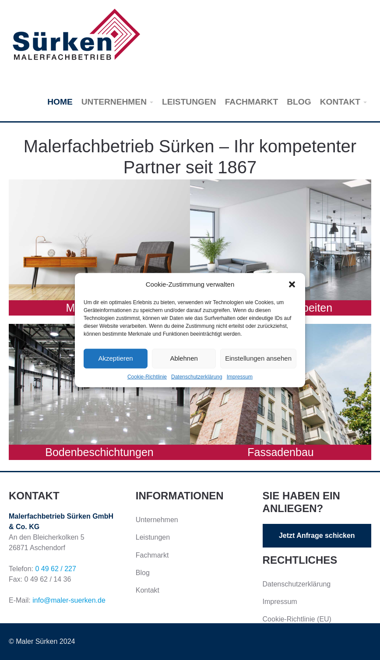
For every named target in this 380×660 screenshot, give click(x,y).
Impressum (240, 376)
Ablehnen (183, 358)
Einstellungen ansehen (258, 358)
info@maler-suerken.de (69, 600)
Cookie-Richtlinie (147, 376)
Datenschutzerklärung (196, 376)
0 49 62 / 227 (55, 568)
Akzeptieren (115, 358)
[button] (292, 284)
